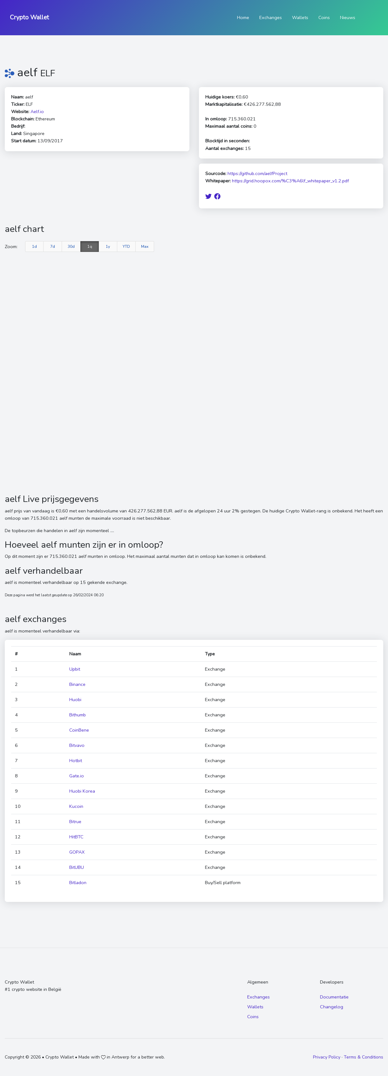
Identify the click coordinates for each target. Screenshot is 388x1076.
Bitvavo (77, 745)
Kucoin (76, 806)
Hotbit (75, 760)
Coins (324, 17)
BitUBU (76, 867)
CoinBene (79, 730)
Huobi (75, 699)
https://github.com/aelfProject (257, 173)
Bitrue (75, 821)
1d (34, 246)
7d (52, 246)
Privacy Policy (326, 1057)
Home (243, 17)
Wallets (300, 17)
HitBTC (76, 837)
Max (144, 246)
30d (71, 246)
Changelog (331, 1007)
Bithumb (77, 715)
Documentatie (334, 997)
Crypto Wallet (29, 17)
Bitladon (77, 882)
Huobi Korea (82, 791)
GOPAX (77, 852)
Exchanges (270, 17)
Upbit (74, 669)
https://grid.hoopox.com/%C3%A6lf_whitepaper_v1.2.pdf (290, 181)
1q (89, 246)
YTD (126, 246)
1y (108, 246)
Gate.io (76, 776)
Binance (77, 684)
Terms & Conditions (363, 1057)
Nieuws (347, 17)
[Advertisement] (194, 446)
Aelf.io (37, 111)
